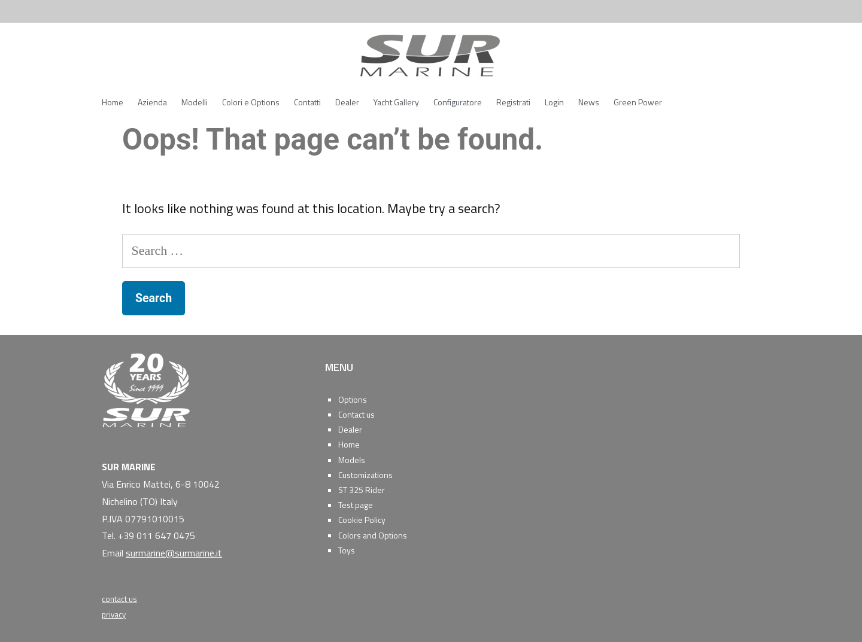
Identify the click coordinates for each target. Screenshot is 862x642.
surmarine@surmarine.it (174, 553)
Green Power (638, 102)
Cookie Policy (362, 519)
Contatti (307, 102)
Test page (355, 504)
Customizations (365, 474)
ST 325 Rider (361, 489)
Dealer (347, 102)
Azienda (152, 102)
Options (352, 399)
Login (554, 102)
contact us (119, 599)
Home (112, 102)
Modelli (194, 102)
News (588, 102)
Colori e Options (251, 102)
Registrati (513, 102)
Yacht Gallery (396, 102)
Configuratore (457, 102)
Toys (346, 550)
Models (351, 460)
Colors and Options (372, 535)
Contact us (356, 414)
